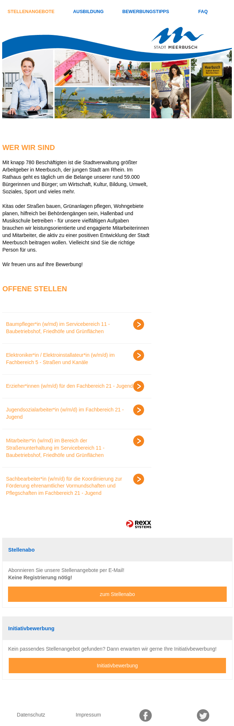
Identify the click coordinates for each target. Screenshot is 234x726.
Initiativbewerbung (117, 665)
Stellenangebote (31, 11)
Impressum (88, 715)
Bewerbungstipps (145, 11)
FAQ (203, 11)
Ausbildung (88, 11)
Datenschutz (31, 715)
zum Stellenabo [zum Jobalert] (117, 594)
